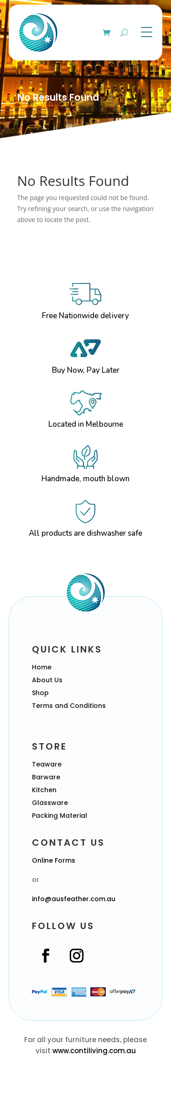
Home (42, 667)
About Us (47, 680)
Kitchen (44, 789)
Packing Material (59, 815)
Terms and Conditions (69, 705)
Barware (46, 777)
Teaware (47, 764)
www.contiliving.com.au (94, 1050)
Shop (40, 692)
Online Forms (53, 860)
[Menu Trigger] (146, 31)
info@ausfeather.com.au (73, 898)
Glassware (50, 802)
